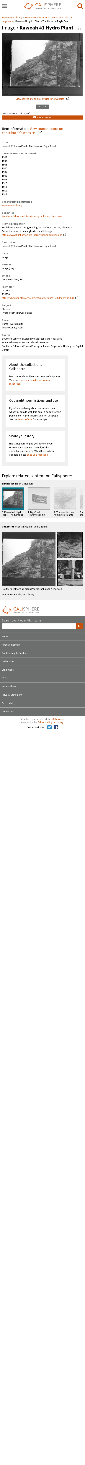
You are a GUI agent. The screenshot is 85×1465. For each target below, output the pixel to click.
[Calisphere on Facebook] (56, 727)
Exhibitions (8, 670)
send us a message (37, 455)
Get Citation (42, 106)
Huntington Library (12, 17)
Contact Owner (42, 117)
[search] (80, 6)
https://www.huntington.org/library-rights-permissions (32, 235)
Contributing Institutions (15, 653)
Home (5, 636)
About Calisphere (11, 645)
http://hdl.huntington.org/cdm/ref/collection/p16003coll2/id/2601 (38, 298)
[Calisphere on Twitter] (49, 727)
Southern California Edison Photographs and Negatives (32, 216)
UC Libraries (58, 719)
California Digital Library (50, 722)
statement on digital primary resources (29, 382)
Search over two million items (21, 620)
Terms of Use (9, 686)
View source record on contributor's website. (32, 131)
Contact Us (8, 711)
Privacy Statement (12, 695)
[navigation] (4, 6)
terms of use (25, 419)
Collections (8, 661)
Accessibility (9, 703)
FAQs (5, 678)
